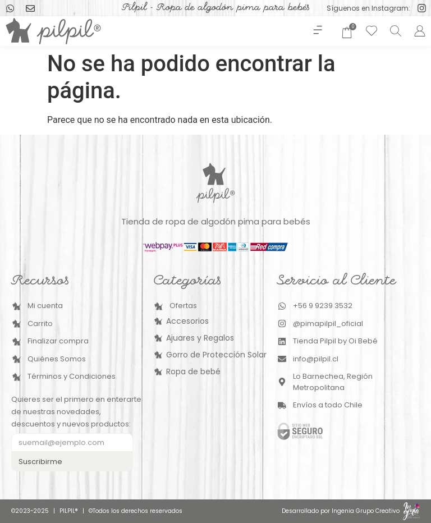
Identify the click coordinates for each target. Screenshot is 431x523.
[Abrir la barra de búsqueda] (394, 30)
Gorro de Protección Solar (216, 354)
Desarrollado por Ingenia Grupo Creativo (341, 511)
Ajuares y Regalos (200, 337)
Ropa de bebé (193, 371)
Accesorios (187, 321)
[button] (317, 31)
